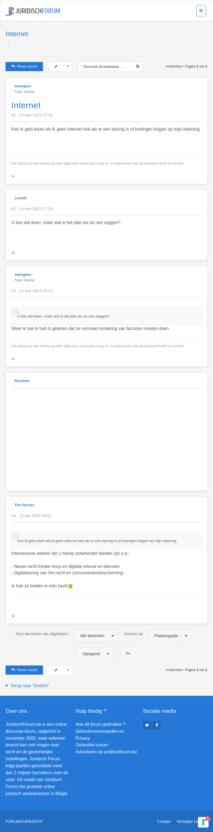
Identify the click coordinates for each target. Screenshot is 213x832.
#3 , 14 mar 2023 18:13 (32, 291)
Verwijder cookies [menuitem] (191, 821)
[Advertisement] (112, 432)
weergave (22, 86)
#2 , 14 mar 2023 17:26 (32, 209)
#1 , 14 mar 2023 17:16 (32, 115)
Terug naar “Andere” (30, 685)
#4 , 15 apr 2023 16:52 (31, 515)
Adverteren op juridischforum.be (106, 751)
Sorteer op (158, 635)
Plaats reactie (24, 66)
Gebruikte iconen (92, 744)
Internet (17, 34)
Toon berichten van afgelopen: (67, 635)
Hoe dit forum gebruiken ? (100, 724)
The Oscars (24, 505)
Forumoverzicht (24, 821)
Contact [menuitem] (164, 821)
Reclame (21, 381)
